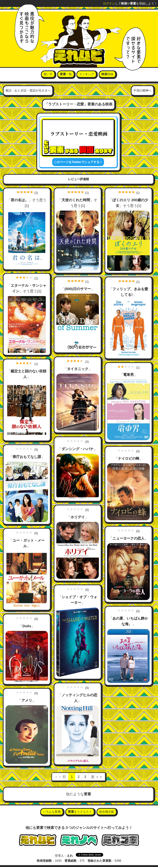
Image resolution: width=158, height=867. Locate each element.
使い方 (48, 74)
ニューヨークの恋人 (129, 538)
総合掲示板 (106, 811)
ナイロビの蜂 (128, 458)
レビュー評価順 (78, 179)
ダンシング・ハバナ (78, 449)
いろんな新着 (52, 811)
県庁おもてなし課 (27, 457)
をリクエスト (80, 811)
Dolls (26, 626)
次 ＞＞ (97, 777)
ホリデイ (78, 517)
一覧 (66, 74)
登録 (107, 74)
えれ (70, 855)
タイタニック (77, 369)
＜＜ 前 (60, 777)
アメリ (26, 700)
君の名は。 (20, 200)
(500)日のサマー (78, 289)
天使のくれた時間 (76, 200)
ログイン (109, 3)
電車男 (128, 375)
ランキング (86, 74)
